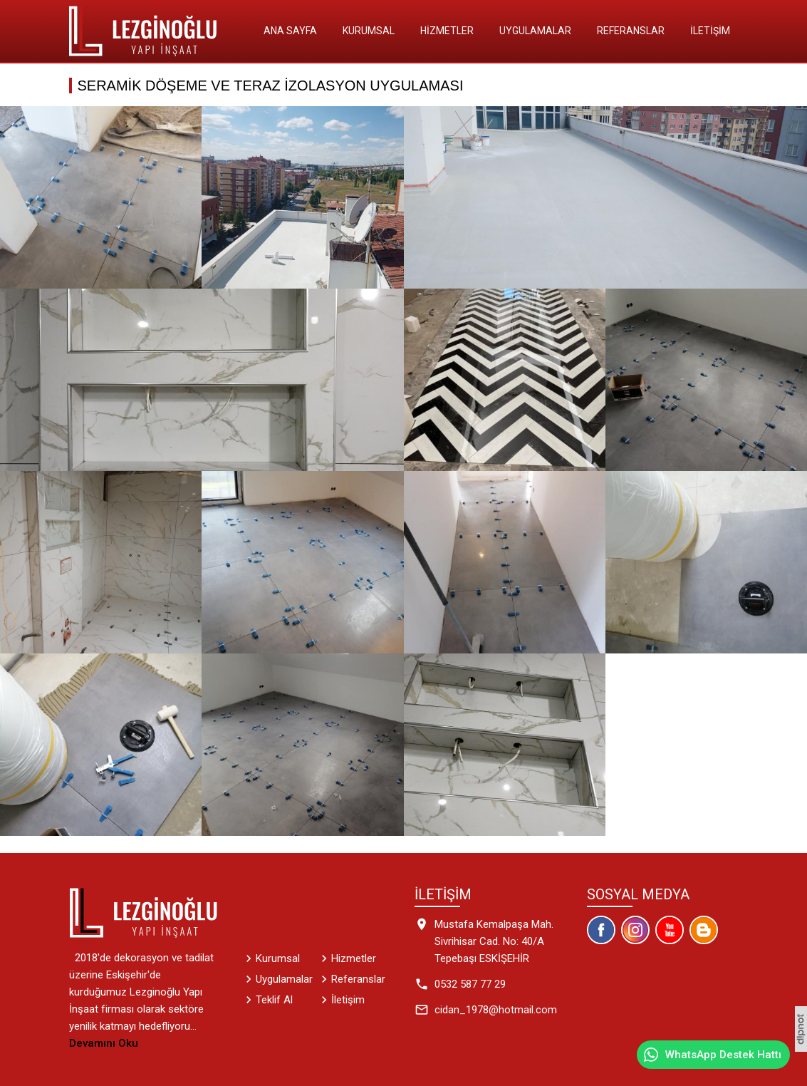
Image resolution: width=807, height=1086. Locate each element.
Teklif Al (274, 999)
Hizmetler (447, 30)
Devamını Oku (103, 1043)
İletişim (710, 30)
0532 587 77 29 (470, 984)
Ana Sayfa (290, 30)
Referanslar (631, 30)
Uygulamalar (535, 30)
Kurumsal (369, 30)
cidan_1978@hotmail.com (495, 1009)
